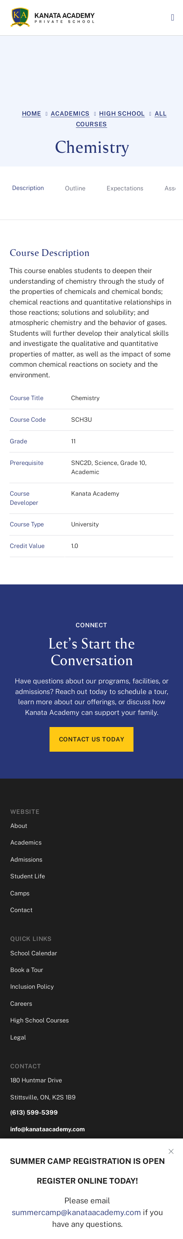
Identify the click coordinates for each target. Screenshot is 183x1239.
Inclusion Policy (32, 987)
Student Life (27, 876)
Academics (70, 113)
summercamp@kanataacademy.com (76, 1212)
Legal (18, 1037)
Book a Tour (26, 970)
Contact (21, 910)
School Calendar (33, 953)
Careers (21, 1003)
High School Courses (39, 1020)
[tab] (28, 188)
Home (31, 113)
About (18, 825)
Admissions (26, 859)
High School (122, 113)
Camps (19, 893)
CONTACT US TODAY (91, 739)
